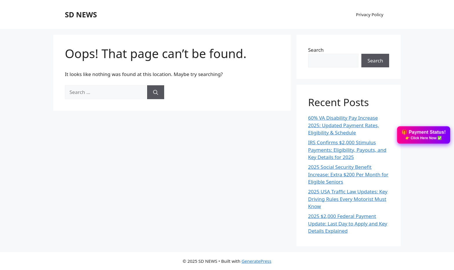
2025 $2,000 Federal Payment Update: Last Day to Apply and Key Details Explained (347, 223)
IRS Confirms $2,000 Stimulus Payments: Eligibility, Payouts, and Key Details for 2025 (347, 149)
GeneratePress (256, 261)
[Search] (155, 92)
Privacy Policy (369, 14)
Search (316, 50)
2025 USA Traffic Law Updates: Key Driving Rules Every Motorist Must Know (347, 199)
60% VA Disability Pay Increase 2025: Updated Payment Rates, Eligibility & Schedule (343, 125)
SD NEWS (81, 14)
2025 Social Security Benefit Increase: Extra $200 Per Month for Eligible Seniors (348, 174)
